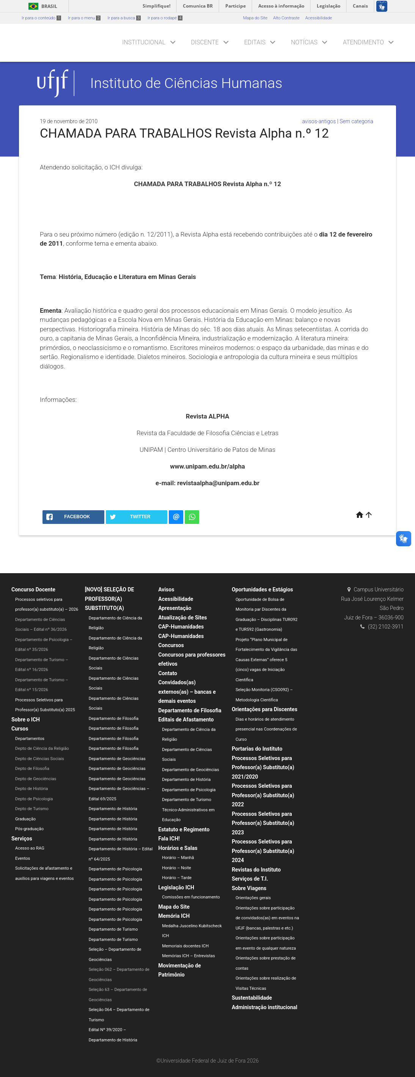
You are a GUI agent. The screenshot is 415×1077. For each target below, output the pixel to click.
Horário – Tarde (177, 877)
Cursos (19, 729)
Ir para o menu (84, 18)
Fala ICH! (169, 839)
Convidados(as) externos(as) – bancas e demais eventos (187, 691)
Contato (167, 673)
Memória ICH (174, 916)
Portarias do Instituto (257, 749)
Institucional (143, 42)
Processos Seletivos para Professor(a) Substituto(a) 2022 (263, 795)
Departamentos (29, 738)
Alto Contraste (286, 18)
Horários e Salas (177, 848)
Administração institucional (264, 1007)
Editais (255, 42)
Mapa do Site (255, 18)
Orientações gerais (253, 897)
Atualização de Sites (182, 618)
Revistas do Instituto (256, 870)
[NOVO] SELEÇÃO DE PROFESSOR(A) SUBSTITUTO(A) (109, 598)
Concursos (171, 645)
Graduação (25, 819)
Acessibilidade (318, 18)
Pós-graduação (29, 828)
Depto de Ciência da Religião (42, 748)
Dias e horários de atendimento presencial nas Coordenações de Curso (266, 729)
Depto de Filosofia (32, 768)
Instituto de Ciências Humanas (186, 83)
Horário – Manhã (178, 857)
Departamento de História (113, 808)
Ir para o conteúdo (41, 18)
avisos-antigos (319, 121)
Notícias (304, 42)
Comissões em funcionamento (191, 897)
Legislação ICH (176, 887)
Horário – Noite (176, 867)
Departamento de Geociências (117, 758)
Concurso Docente (33, 589)
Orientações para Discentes (264, 709)
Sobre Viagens (249, 888)
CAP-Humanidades (181, 627)
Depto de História (31, 788)
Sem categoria (356, 121)
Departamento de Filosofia (114, 718)
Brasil (41, 6)
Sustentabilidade (252, 998)
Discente (205, 42)
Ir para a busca (124, 18)
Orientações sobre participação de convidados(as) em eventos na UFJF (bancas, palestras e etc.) (267, 918)
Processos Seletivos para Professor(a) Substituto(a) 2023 (263, 823)
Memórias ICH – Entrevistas (188, 955)
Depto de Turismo (32, 808)
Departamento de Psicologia (115, 869)
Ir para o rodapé (165, 18)
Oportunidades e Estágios (262, 589)
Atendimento (363, 42)
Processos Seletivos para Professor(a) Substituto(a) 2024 (263, 851)
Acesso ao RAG (29, 848)
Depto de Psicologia (34, 798)
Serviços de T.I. (250, 879)
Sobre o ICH (25, 719)
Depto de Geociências (35, 778)
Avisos (166, 589)
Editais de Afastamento (186, 719)
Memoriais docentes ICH (185, 946)
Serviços (21, 839)
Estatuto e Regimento (183, 829)
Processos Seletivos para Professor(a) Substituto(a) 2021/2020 (263, 767)
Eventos (22, 858)
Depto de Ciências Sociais (39, 758)
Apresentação (174, 608)
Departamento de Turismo (113, 929)
